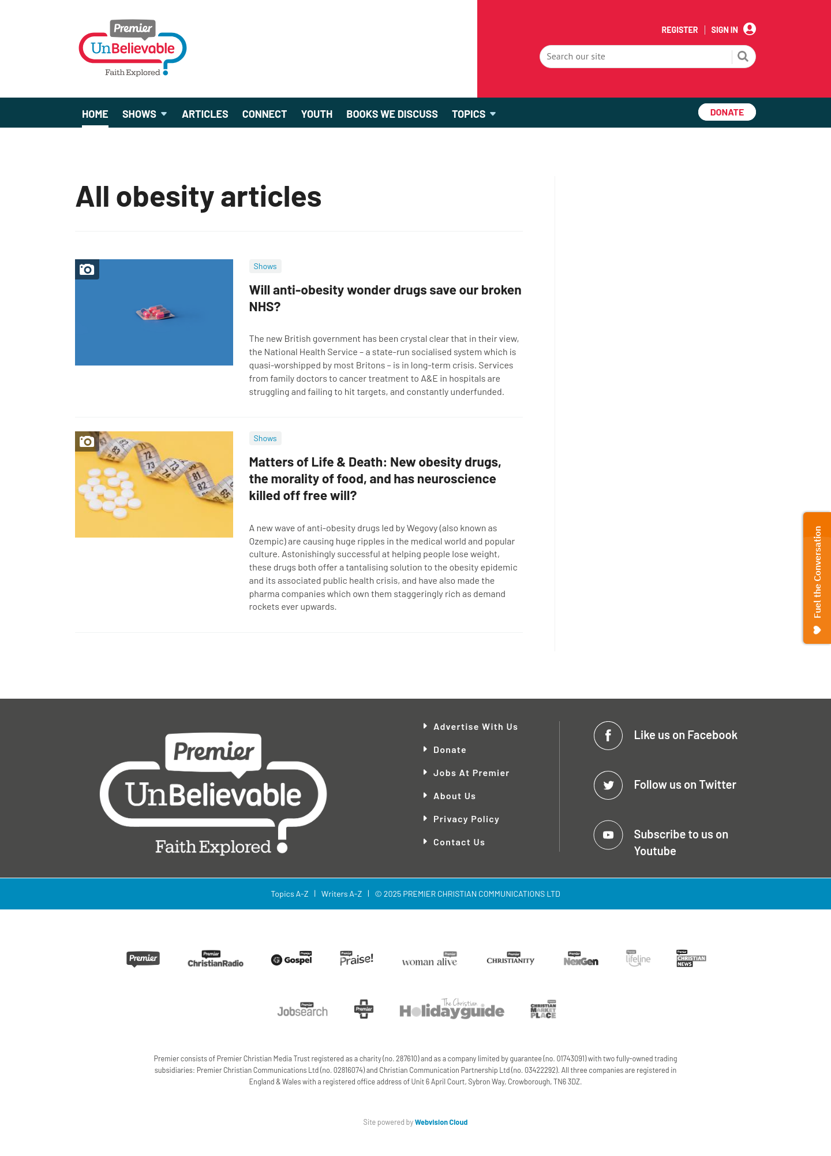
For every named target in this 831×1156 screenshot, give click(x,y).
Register (679, 30)
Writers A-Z (341, 893)
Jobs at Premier (471, 772)
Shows (265, 266)
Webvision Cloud (441, 1122)
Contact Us (459, 841)
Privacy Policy (466, 818)
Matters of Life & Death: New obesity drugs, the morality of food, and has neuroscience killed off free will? (375, 478)
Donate (450, 749)
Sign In (725, 30)
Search (743, 57)
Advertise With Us (475, 726)
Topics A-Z (289, 893)
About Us (454, 795)
